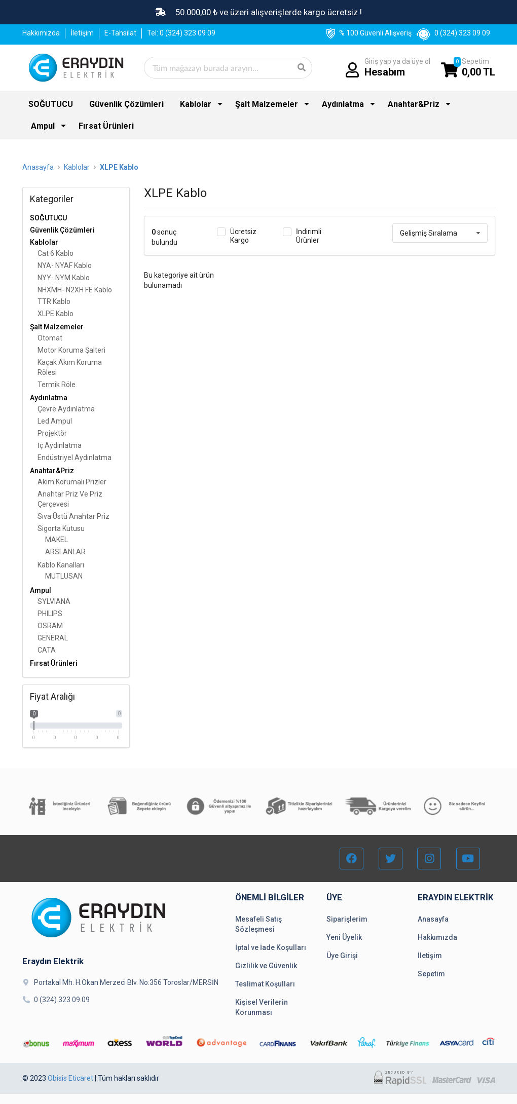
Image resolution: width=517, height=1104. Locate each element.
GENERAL (53, 638)
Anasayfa (38, 167)
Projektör (52, 433)
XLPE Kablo (119, 167)
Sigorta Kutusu (61, 528)
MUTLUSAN (64, 576)
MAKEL (56, 540)
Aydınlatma (343, 104)
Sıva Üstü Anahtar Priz (73, 516)
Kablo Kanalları (61, 565)
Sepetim (478, 67)
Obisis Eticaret (70, 1078)
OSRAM (50, 626)
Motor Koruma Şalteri (71, 350)
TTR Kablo (54, 301)
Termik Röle (57, 384)
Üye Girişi (342, 955)
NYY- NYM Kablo (64, 278)
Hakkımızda (41, 33)
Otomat (50, 338)
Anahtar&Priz (413, 104)
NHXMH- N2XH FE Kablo (75, 290)
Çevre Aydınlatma (66, 409)
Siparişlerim (346, 919)
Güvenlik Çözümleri (126, 104)
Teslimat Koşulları (265, 984)
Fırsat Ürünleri (106, 126)
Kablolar (195, 104)
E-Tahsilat (120, 33)
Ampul (43, 126)
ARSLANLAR (65, 552)
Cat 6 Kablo (55, 253)
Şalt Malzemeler (266, 104)
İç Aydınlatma (60, 445)
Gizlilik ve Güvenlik (266, 966)
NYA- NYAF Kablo (65, 265)
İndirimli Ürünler (308, 235)
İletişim (82, 33)
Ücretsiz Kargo (243, 235)
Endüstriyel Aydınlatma (75, 457)
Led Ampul (55, 421)
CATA (47, 650)
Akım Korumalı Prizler (72, 482)
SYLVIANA (54, 601)
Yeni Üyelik (344, 937)
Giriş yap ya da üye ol (397, 67)
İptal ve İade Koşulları (270, 947)
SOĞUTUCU (50, 104)
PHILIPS (50, 614)
